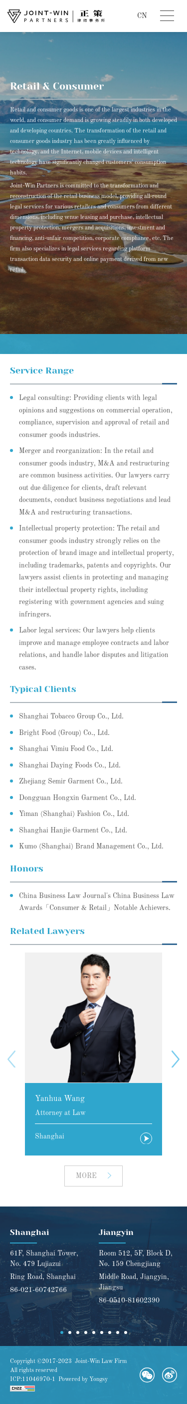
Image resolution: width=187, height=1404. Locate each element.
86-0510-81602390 (129, 1300)
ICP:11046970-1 (32, 1379)
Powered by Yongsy (83, 1379)
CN (142, 16)
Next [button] (176, 1059)
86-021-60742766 (38, 1290)
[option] (93, 1054)
